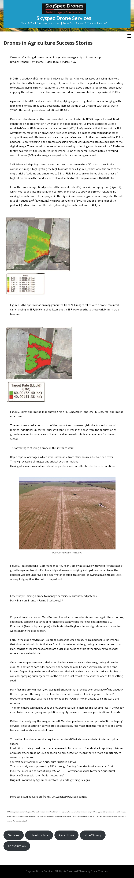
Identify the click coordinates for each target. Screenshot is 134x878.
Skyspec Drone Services (64, 18)
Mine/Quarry (92, 835)
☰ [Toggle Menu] (129, 36)
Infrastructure (39, 835)
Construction (17, 846)
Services (13, 835)
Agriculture (66, 835)
